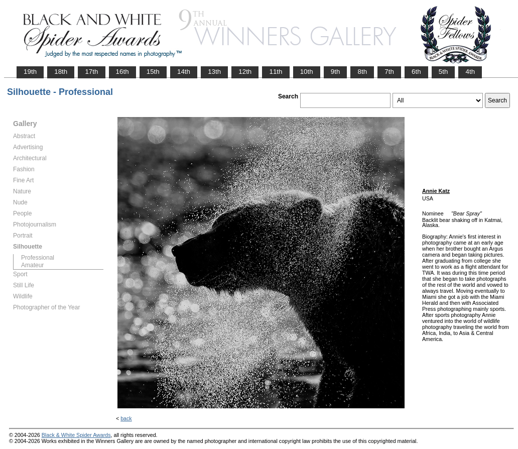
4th (470, 71)
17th (91, 71)
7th (389, 71)
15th (153, 71)
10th (307, 71)
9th (335, 71)
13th (214, 71)
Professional (37, 257)
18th (61, 71)
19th (30, 71)
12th (245, 71)
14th (184, 71)
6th (416, 71)
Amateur (32, 265)
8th (362, 71)
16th (122, 71)
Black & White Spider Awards (76, 435)
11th (276, 71)
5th (443, 71)
